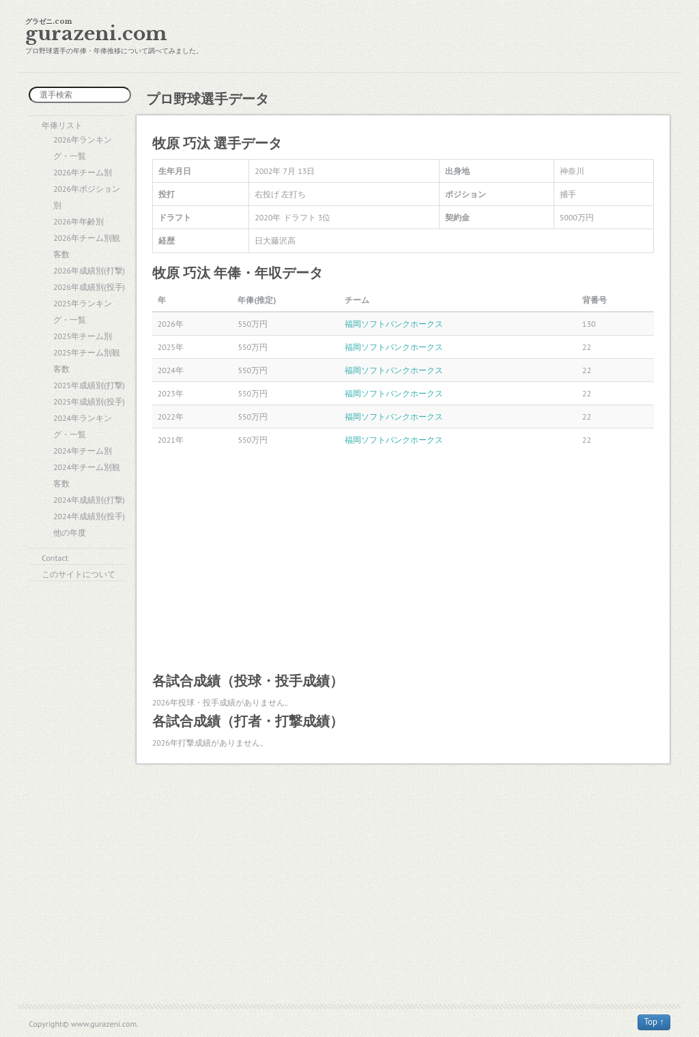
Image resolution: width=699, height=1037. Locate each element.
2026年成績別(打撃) (89, 270)
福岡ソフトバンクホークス (394, 324)
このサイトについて (78, 574)
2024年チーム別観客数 (86, 475)
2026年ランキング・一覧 (82, 147)
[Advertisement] (403, 560)
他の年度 (69, 532)
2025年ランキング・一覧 (82, 311)
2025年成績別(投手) (89, 401)
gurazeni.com (96, 34)
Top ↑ (654, 1021)
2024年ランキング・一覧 (82, 426)
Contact (55, 558)
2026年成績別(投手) (89, 287)
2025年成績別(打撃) (89, 385)
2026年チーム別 (82, 172)
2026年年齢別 (78, 221)
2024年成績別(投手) (89, 516)
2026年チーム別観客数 (86, 246)
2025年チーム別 (82, 336)
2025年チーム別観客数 (86, 360)
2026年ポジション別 (86, 197)
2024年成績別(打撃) (89, 500)
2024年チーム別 (82, 451)
